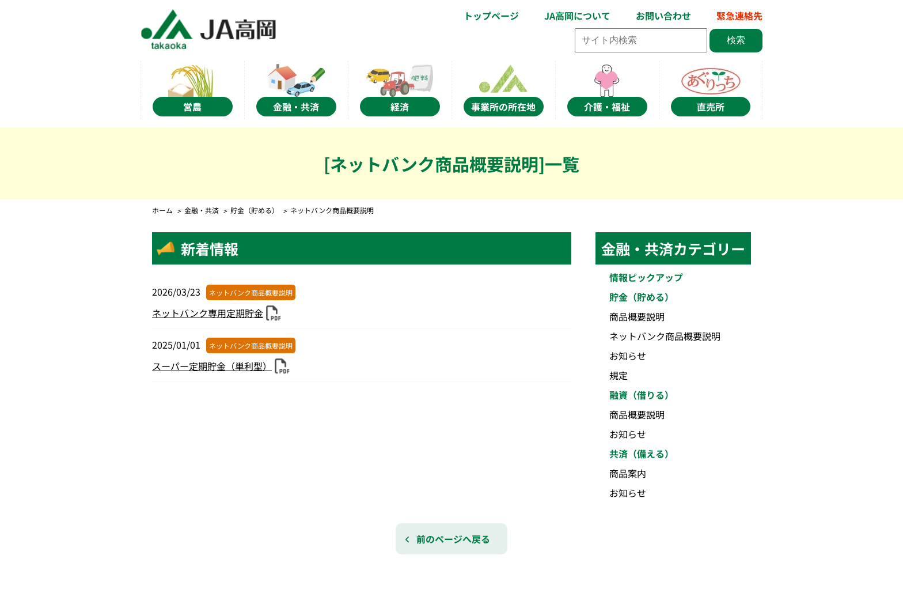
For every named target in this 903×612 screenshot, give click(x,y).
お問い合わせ (663, 15)
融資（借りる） (641, 395)
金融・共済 (201, 210)
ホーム (162, 210)
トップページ (491, 15)
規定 (618, 375)
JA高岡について (577, 15)
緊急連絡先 (739, 15)
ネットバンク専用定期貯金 (207, 313)
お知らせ (627, 355)
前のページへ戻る (453, 539)
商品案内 (627, 473)
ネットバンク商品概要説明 (664, 336)
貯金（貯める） (254, 210)
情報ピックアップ (646, 277)
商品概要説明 (637, 316)
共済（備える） (641, 453)
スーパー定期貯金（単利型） (212, 366)
